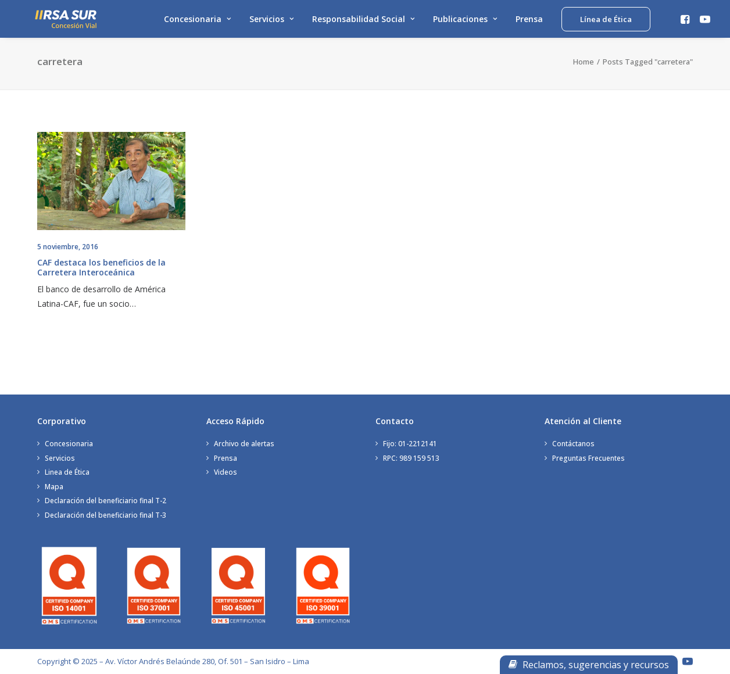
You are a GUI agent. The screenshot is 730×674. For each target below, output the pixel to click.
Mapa (54, 487)
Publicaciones (465, 21)
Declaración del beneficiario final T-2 (105, 501)
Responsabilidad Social (363, 21)
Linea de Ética (67, 472)
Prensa (529, 21)
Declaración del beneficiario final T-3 (105, 515)
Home (583, 72)
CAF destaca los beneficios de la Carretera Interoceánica (101, 277)
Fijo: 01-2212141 (410, 444)
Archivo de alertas (244, 444)
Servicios (271, 21)
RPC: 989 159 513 (411, 458)
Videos (225, 472)
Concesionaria (197, 21)
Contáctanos (573, 444)
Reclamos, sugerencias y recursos (589, 664)
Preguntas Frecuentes (588, 458)
